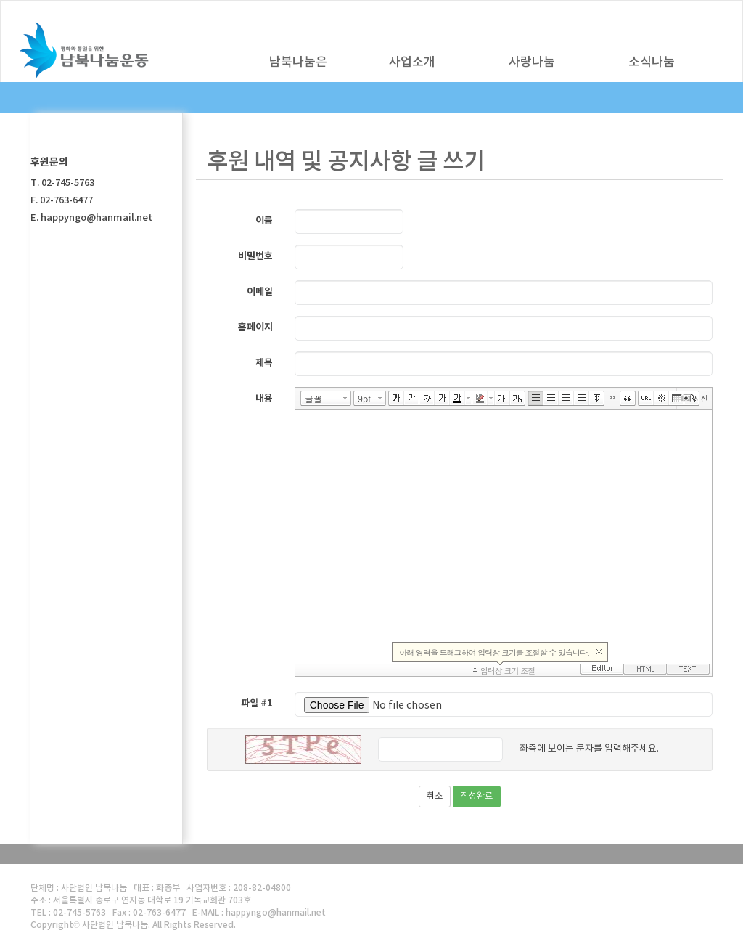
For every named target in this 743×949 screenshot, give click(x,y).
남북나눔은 (298, 62)
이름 (264, 221)
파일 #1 (257, 703)
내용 (264, 398)
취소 (435, 796)
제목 (264, 363)
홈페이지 (255, 327)
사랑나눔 (532, 62)
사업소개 (412, 62)
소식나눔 (651, 62)
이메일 (260, 292)
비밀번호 (255, 256)
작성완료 (477, 796)
